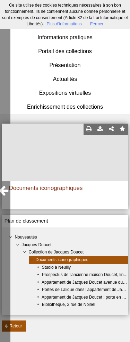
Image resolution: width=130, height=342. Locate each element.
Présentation (65, 65)
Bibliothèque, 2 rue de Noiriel (68, 304)
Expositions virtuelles (65, 93)
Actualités (65, 79)
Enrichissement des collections (65, 107)
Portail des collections (65, 51)
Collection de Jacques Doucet (56, 252)
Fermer (97, 24)
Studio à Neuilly (56, 267)
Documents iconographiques (61, 259)
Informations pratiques (64, 37)
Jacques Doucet (36, 244)
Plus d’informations (63, 24)
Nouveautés (26, 237)
